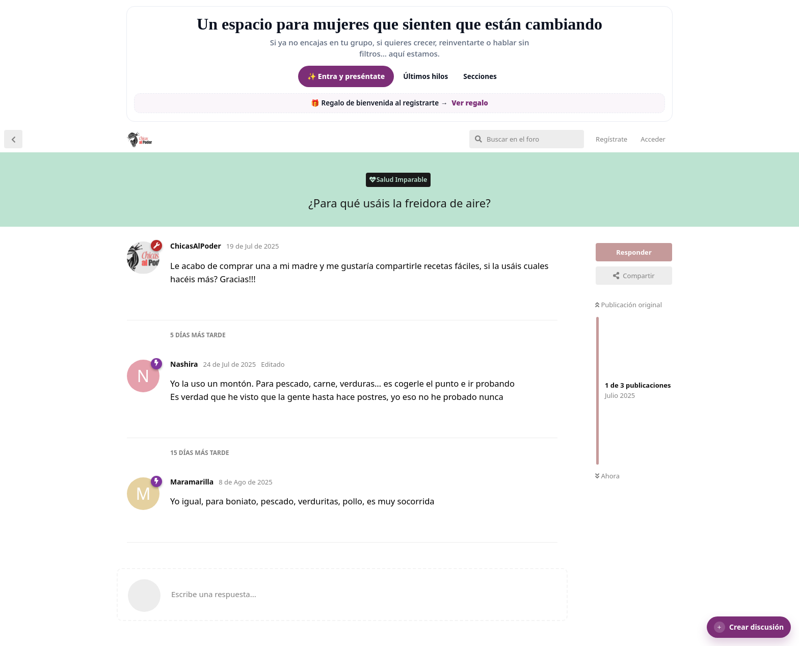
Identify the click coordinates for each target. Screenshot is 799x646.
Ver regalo (469, 102)
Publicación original (628, 304)
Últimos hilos (425, 76)
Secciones (480, 76)
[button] (749, 627)
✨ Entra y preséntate (346, 76)
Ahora (607, 475)
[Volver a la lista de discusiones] (13, 139)
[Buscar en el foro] (526, 139)
